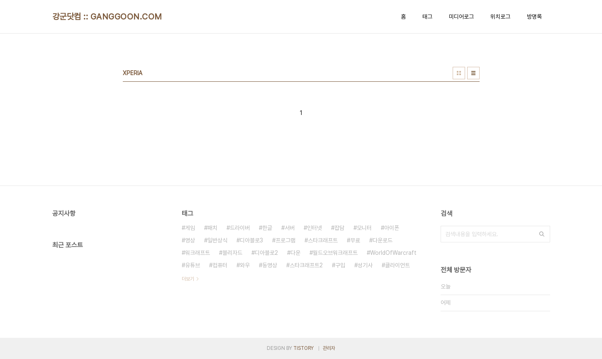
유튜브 (192, 265)
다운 (295, 252)
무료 (355, 240)
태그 (427, 16)
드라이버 (240, 228)
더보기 (188, 279)
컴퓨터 (219, 265)
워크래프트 (197, 252)
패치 (212, 228)
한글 (267, 228)
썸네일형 (459, 73)
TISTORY (303, 348)
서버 (290, 228)
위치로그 (500, 16)
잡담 (339, 228)
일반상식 (217, 240)
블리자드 (232, 252)
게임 (190, 228)
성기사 (365, 265)
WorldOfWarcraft (393, 252)
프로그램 (285, 240)
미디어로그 (461, 16)
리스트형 (473, 73)
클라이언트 (397, 265)
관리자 (329, 348)
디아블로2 (266, 252)
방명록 (534, 16)
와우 (245, 265)
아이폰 (391, 228)
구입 (340, 265)
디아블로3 (251, 240)
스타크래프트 (323, 240)
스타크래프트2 (306, 265)
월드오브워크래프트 (335, 252)
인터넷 (314, 228)
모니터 (364, 228)
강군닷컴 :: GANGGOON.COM (107, 17)
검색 (542, 234)
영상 (190, 240)
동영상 (269, 265)
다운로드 (382, 240)
